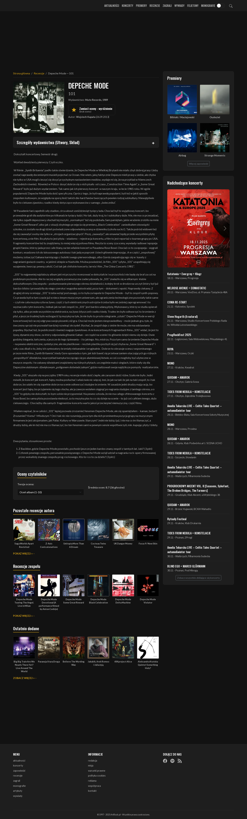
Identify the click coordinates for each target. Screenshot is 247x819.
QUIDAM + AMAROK (178, 377)
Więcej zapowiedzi (198, 163)
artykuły (17, 790)
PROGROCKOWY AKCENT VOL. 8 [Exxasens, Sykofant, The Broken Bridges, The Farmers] (198, 488)
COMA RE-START (177, 302)
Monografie (208, 6)
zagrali (16, 780)
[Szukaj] (231, 5)
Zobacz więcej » (23, 678)
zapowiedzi (19, 770)
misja (90, 765)
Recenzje (155, 6)
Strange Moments (214, 155)
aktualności (19, 760)
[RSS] (180, 761)
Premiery (141, 6)
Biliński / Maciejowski (182, 117)
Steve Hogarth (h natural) (182, 316)
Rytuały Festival (176, 519)
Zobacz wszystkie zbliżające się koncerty (198, 577)
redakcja (92, 760)
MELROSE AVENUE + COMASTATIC (186, 288)
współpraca (94, 785)
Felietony (192, 6)
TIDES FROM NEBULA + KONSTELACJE (189, 391)
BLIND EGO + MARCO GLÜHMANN (186, 566)
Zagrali (167, 6)
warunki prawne (96, 770)
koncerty (18, 765)
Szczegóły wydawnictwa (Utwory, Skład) (48, 142)
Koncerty (127, 6)
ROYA (170, 349)
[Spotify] (172, 761)
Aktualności (111, 6)
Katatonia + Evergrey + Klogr (184, 274)
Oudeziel (215, 117)
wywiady (17, 795)
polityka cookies (97, 775)
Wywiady (179, 6)
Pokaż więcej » (23, 553)
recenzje (17, 775)
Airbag (182, 155)
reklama (92, 780)
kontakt (92, 790)
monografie (19, 785)
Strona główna (21, 73)
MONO (170, 363)
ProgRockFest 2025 (179, 334)
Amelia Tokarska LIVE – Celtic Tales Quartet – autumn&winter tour (194, 408)
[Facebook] (165, 761)
